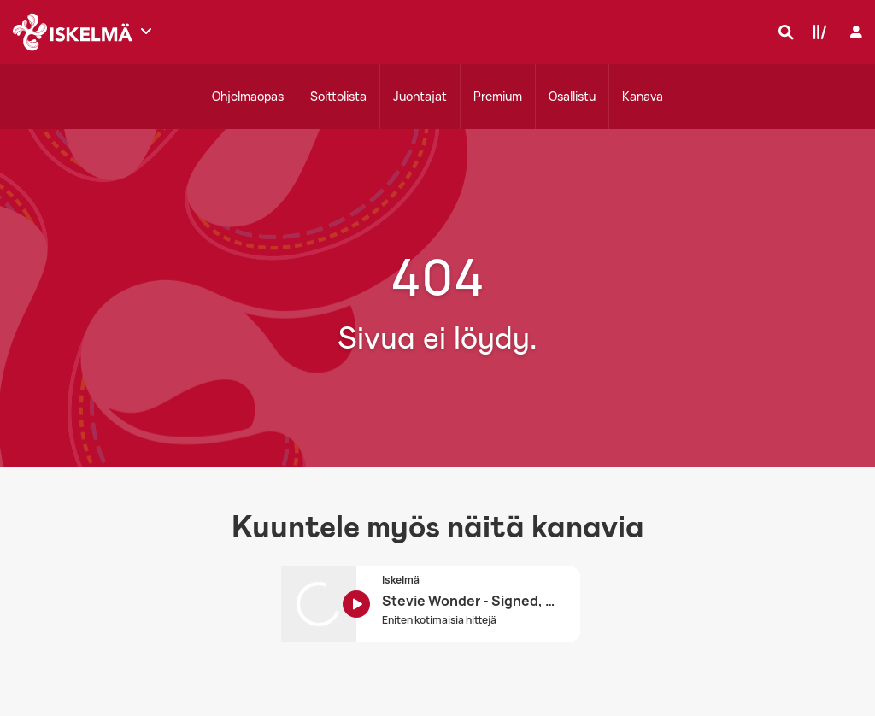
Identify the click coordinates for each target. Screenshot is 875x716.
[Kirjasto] (816, 31)
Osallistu (572, 96)
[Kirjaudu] (854, 32)
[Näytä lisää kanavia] (146, 31)
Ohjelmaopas (248, 96)
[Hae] (782, 31)
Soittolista (338, 96)
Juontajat (420, 96)
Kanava (642, 96)
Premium (497, 96)
